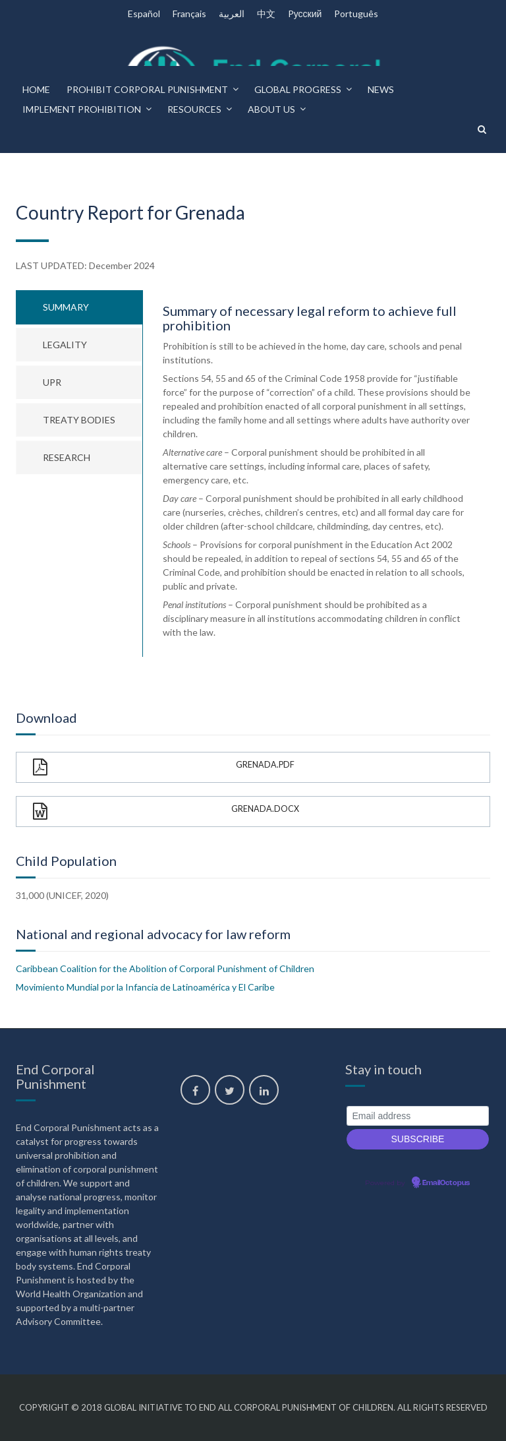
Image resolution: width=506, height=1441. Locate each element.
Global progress (297, 89)
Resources (194, 109)
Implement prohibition (81, 109)
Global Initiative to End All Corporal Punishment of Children (248, 1407)
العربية (231, 13)
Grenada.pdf (164, 767)
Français (189, 13)
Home (36, 89)
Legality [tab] (65, 344)
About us (271, 109)
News (381, 89)
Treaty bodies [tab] (79, 419)
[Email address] (418, 1116)
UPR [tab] (52, 382)
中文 (266, 13)
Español (144, 13)
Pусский (305, 13)
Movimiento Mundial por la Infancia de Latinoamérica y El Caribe (145, 987)
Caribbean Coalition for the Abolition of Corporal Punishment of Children (165, 968)
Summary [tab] (66, 307)
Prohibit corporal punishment (147, 89)
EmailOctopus (446, 1183)
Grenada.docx (166, 811)
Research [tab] (66, 457)
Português (356, 13)
